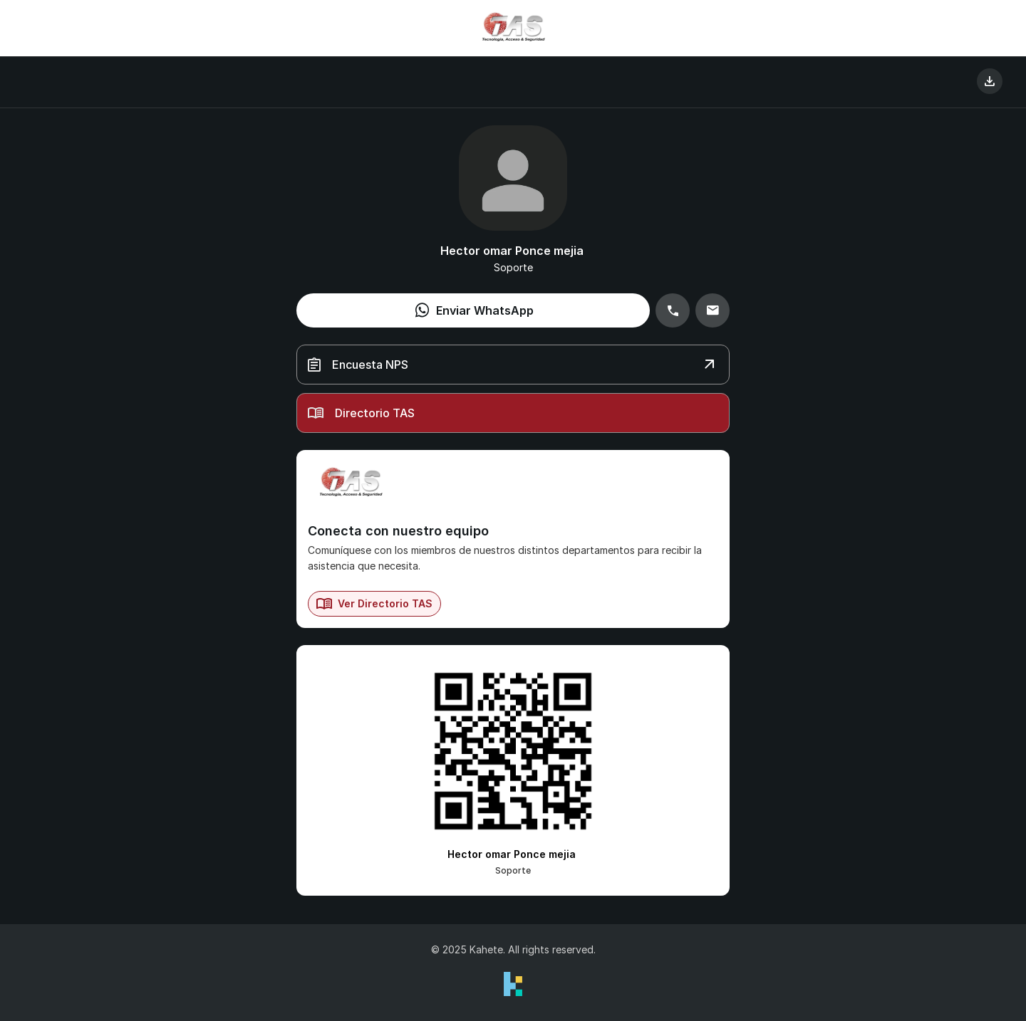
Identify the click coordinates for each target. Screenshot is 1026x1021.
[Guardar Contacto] (989, 81)
